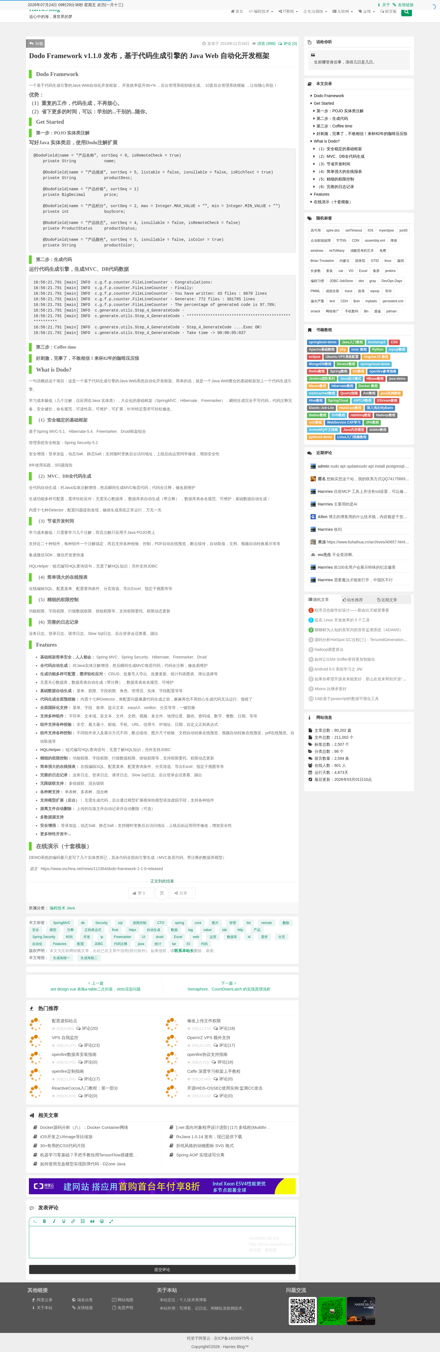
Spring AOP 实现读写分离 (196, 1154)
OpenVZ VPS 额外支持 (208, 1037)
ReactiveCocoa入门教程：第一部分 (85, 1088)
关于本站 (41, 1307)
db (83, 923)
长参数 (316, 271)
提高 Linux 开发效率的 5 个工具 (342, 620)
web (196, 937)
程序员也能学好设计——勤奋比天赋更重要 (352, 610)
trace (348, 291)
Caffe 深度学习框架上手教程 (213, 1071)
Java (71, 908)
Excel (178, 937)
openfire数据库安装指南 (74, 1054)
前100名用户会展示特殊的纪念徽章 (357, 567)
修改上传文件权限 (204, 1020)
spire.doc (333, 230)
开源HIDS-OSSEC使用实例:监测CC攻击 (225, 1088)
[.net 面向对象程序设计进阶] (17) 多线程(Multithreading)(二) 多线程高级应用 (243, 1127)
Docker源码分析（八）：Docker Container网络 (80, 1127)
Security (101, 923)
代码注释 (120, 944)
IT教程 (288, 19)
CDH (344, 301)
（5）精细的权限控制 (333, 179)
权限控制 (139, 923)
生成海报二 (89, 958)
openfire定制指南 (68, 1071)
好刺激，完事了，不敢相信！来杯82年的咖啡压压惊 (360, 133)
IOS (370, 230)
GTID (375, 261)
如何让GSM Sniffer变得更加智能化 (345, 659)
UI (143, 937)
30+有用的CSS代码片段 (59, 1145)
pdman (391, 311)
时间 (69, 937)
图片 (215, 923)
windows (317, 251)
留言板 (388, 19)
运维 (366, 19)
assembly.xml (375, 241)
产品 (257, 930)
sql (120, 923)
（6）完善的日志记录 (333, 186)
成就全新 (332, 291)
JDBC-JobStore (341, 281)
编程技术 (261, 19)
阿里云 (204, 1338)
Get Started (322, 103)
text (332, 301)
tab (224, 930)
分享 (181, 893)
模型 (53, 930)
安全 (35, 930)
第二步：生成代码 (330, 118)
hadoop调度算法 (329, 649)
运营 (213, 937)
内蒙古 (345, 261)
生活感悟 (315, 19)
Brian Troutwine (322, 261)
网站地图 (122, 1300)
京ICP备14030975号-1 (233, 1338)
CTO (160, 923)
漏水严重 (317, 301)
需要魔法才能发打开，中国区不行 (355, 580)
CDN (355, 241)
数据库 (232, 937)
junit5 (404, 230)
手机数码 (351, 311)
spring (179, 923)
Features (59, 944)
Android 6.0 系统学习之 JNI (338, 669)
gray (372, 281)
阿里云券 (41, 1300)
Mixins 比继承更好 (331, 689)
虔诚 (377, 311)
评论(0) (88, 1062)
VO (351, 271)
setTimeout (353, 230)
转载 (36, 43)
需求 (264, 937)
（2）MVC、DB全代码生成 (339, 156)
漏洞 (400, 261)
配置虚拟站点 (64, 1020)
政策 (361, 291)
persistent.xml (392, 301)
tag (190, 930)
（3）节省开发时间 (331, 164)
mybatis (371, 301)
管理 (232, 923)
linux (387, 261)
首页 (237, 19)
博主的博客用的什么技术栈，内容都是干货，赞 (364, 516)
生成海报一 (61, 958)
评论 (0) (287, 43)
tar (174, 944)
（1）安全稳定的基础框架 (337, 149)
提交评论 (162, 1269)
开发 (86, 937)
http (240, 930)
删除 (286, 923)
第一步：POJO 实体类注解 (338, 111)
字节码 (341, 241)
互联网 (343, 19)
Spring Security (43, 937)
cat (340, 271)
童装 (329, 271)
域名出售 (82, 1300)
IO (188, 944)
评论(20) (87, 1028)
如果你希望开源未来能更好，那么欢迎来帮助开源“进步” (363, 679)
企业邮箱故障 (321, 241)
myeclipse (386, 230)
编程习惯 (317, 281)
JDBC (98, 944)
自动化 (37, 944)
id (249, 937)
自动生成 (153, 930)
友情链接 (403, 5)
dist (361, 281)
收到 (330, 529)
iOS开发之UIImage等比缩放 (62, 1136)
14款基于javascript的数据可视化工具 (347, 698)
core (198, 923)
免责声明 (122, 1307)
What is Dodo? (325, 141)
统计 (158, 944)
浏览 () (266, 43)
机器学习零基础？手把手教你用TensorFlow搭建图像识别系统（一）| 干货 (105, 1154)
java (141, 944)
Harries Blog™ (47, 17)
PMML (315, 291)
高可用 (316, 230)
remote (266, 923)
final (115, 930)
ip (101, 937)
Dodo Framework (327, 95)
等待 (388, 291)
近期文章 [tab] (387, 600)
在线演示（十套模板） (332, 202)
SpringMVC (61, 923)
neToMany (337, 251)
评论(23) (89, 1045)
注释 (70, 930)
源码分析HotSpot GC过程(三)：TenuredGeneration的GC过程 (368, 639)
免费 (382, 251)
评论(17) (224, 1045)
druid (159, 937)
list (249, 923)
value (207, 930)
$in (366, 311)
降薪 (394, 241)
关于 (383, 5)
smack (315, 311)
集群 (376, 271)
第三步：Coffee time (332, 126)
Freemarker (122, 937)
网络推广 (332, 311)
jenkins (390, 271)
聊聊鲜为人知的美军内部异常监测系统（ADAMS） (359, 630)
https (132, 930)
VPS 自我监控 (65, 1037)
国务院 (360, 261)
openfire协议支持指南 (207, 1054)
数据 (174, 930)
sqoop (375, 291)
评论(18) (224, 1028)
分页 (281, 937)
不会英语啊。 (337, 554)
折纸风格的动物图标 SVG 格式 (201, 1145)
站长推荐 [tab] (353, 600)
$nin (357, 301)
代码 (204, 944)
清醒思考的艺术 (362, 251)
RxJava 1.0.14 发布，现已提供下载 (205, 1136)
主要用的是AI (338, 504)
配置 (80, 944)
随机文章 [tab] (318, 599)
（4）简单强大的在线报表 (337, 171)
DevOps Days (392, 281)
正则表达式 (92, 930)
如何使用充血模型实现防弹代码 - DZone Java (79, 1163)
